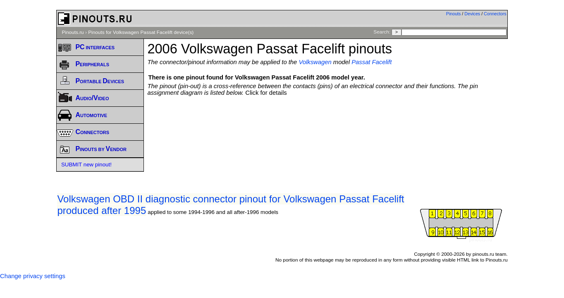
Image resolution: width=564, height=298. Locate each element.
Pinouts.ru (73, 32)
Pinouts (453, 13)
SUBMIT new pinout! (86, 164)
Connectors (495, 13)
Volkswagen (315, 62)
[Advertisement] (327, 118)
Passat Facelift (371, 62)
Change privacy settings (32, 276)
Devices (472, 13)
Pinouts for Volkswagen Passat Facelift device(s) (141, 32)
